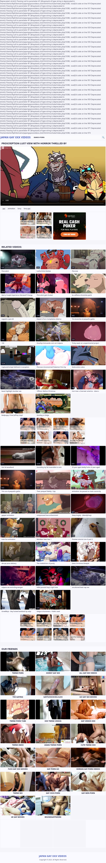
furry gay (27, 209)
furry (19, 209)
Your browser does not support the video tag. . (53, 176)
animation (11, 209)
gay (4, 209)
